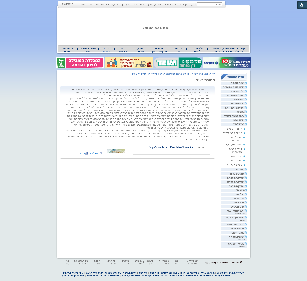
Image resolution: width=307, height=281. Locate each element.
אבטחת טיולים (93, 276)
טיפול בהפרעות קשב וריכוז (81, 262)
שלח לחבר (94, 153)
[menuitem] (228, 50)
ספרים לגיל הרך (233, 164)
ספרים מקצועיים (233, 144)
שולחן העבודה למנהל (197, 50)
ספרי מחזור (236, 156)
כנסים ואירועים (123, 50)
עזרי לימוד (239, 169)
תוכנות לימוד (97, 262)
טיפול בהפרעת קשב (131, 276)
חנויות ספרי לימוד (232, 132)
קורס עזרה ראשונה (94, 273)
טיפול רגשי (238, 120)
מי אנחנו (81, 4)
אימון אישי (239, 202)
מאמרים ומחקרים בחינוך (159, 50)
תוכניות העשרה (236, 103)
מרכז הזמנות (170, 4)
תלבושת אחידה (236, 91)
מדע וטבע (239, 198)
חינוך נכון (126, 4)
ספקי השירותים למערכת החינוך (175, 74)
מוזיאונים (240, 190)
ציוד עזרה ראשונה (113, 273)
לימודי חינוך (238, 99)
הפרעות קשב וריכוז (235, 107)
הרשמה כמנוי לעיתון (98, 4)
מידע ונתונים (140, 50)
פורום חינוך (139, 4)
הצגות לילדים (192, 276)
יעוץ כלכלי (146, 276)
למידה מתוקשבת (235, 224)
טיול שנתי (239, 194)
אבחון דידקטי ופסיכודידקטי (192, 262)
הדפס (82, 153)
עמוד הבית (210, 74)
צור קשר (114, 4)
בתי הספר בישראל (68, 50)
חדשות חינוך (178, 50)
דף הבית (183, 4)
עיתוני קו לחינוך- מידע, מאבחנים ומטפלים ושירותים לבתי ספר (228, 50)
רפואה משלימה (177, 276)
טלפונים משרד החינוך (87, 50)
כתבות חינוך (150, 262)
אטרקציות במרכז (235, 182)
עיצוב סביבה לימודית (234, 116)
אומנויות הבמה (237, 228)
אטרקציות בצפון (236, 186)
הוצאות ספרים (234, 128)
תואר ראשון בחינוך (76, 276)
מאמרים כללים (125, 262)
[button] (193, 4)
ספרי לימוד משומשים (236, 139)
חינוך (64, 276)
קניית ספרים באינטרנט (235, 150)
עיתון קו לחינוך (154, 4)
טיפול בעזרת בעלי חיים (73, 273)
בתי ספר (176, 262)
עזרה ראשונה (237, 232)
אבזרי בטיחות (237, 83)
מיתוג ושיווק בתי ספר (233, 87)
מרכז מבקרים (237, 206)
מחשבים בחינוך (236, 173)
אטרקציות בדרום (235, 178)
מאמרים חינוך (138, 262)
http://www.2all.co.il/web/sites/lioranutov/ (171, 147)
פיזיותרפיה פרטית (111, 262)
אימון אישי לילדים (160, 276)
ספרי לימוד (238, 124)
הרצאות (241, 112)
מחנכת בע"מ (205, 80)
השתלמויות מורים (235, 95)
